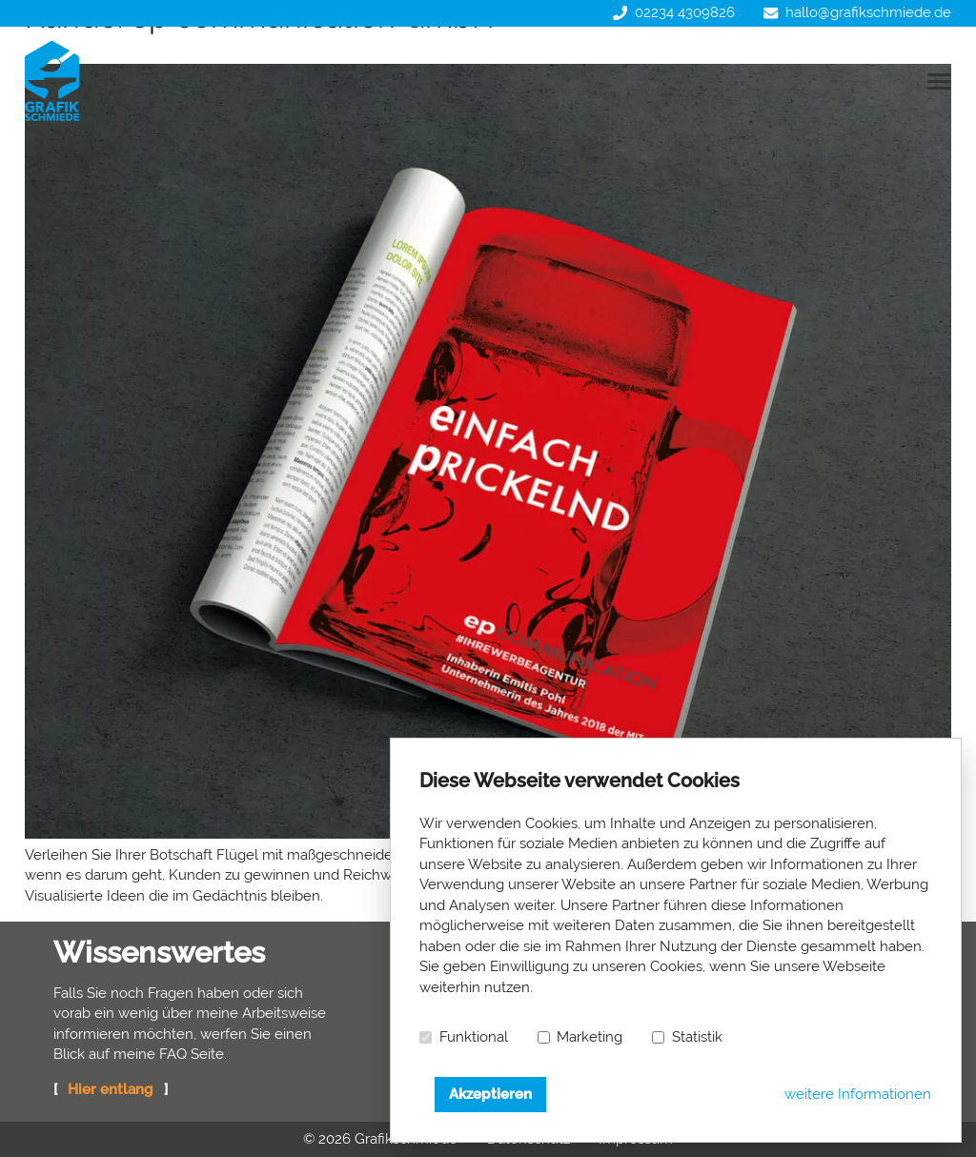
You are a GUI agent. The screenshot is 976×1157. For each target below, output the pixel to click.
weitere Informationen (857, 1094)
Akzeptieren (490, 1094)
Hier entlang (110, 1089)
